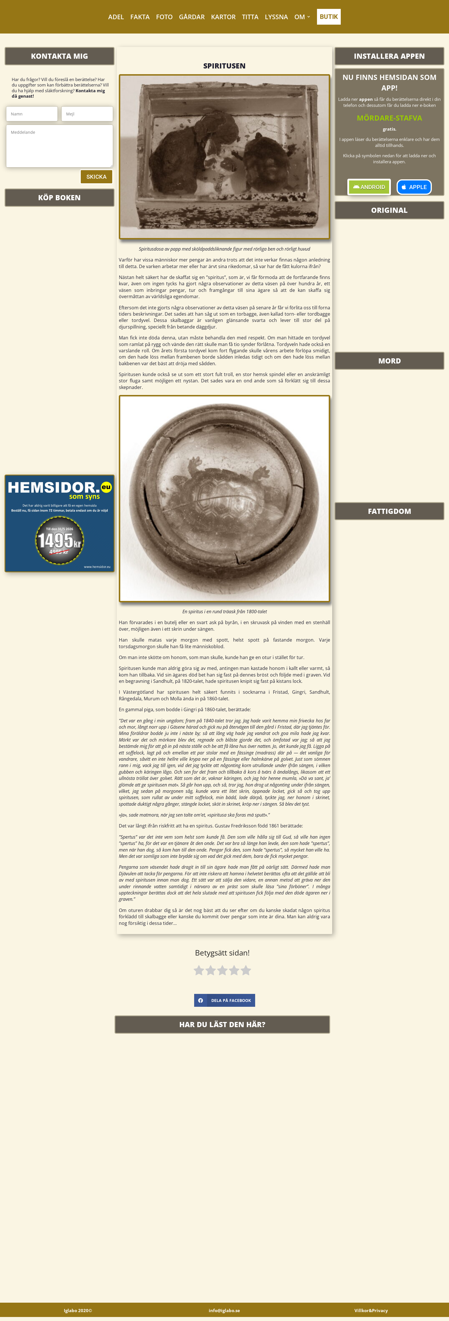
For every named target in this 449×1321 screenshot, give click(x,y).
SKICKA (96, 176)
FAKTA (140, 16)
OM (299, 16)
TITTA (250, 16)
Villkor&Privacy (371, 1314)
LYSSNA (276, 16)
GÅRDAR (192, 16)
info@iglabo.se (224, 1314)
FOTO (164, 16)
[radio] (199, 971)
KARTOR (223, 16)
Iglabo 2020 (78, 1314)
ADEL (116, 16)
